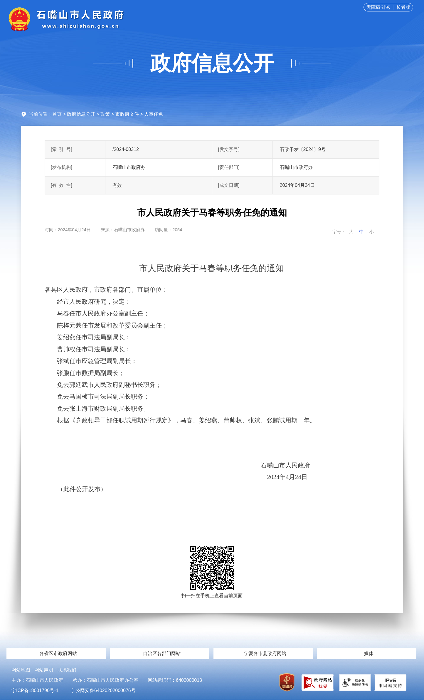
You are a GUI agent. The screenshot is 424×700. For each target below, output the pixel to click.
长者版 (403, 7)
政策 (105, 114)
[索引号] (61, 149)
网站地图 (20, 669)
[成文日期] (229, 185)
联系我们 (67, 669)
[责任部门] (229, 167)
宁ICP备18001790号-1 (34, 690)
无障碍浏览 (378, 7)
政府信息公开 (212, 63)
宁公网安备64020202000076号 (103, 690)
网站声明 (43, 669)
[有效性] (61, 185)
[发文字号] (229, 149)
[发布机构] (61, 167)
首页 (57, 114)
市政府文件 (127, 114)
